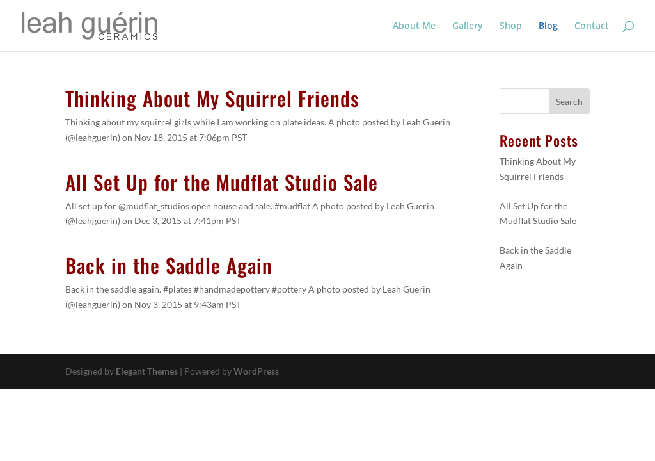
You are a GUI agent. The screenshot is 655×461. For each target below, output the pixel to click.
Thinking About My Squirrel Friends (212, 98)
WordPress (256, 371)
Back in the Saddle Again (168, 265)
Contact (591, 26)
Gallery (467, 26)
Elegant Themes (147, 371)
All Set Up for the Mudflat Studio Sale (221, 182)
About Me (414, 26)
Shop (511, 26)
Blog (548, 26)
